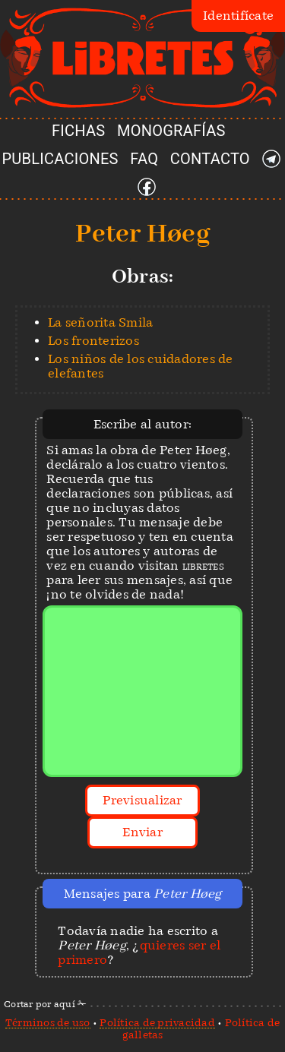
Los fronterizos (93, 340)
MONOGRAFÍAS (171, 131)
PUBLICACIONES (60, 159)
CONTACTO (210, 159)
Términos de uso (47, 1022)
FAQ (144, 159)
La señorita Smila (100, 322)
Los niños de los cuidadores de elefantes (140, 366)
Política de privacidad (157, 1022)
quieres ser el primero (139, 952)
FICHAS (78, 131)
